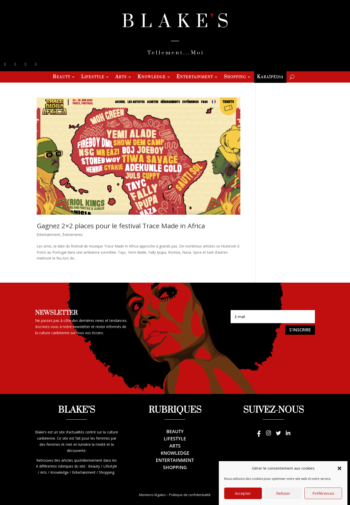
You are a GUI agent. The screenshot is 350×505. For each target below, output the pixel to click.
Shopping (235, 77)
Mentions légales (152, 494)
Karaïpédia (270, 77)
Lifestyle (93, 77)
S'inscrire (300, 330)
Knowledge (152, 77)
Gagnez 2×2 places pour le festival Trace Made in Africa (121, 225)
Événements (72, 234)
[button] (339, 476)
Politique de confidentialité (190, 494)
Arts (121, 77)
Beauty (61, 77)
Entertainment (195, 77)
